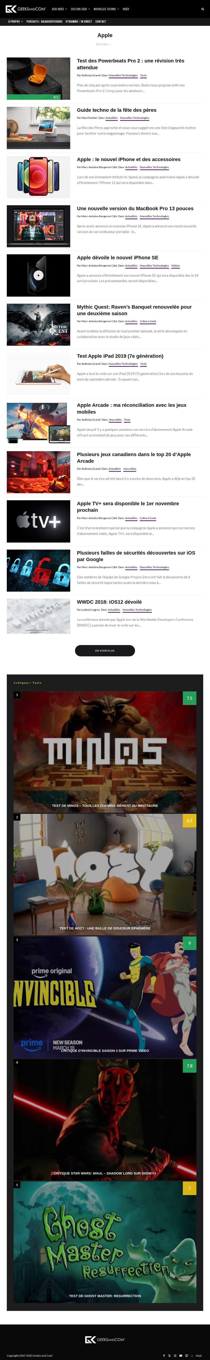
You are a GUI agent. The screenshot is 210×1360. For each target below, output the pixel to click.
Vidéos (175, 265)
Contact (100, 21)
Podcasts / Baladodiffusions (44, 21)
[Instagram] (175, 1355)
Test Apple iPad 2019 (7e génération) (120, 356)
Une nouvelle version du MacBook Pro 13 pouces (135, 208)
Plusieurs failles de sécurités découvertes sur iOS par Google (136, 556)
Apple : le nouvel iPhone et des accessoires (129, 159)
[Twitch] (187, 1355)
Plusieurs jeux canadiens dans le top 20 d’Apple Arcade (134, 458)
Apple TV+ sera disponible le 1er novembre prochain (128, 507)
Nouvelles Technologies (123, 75)
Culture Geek (79, 9)
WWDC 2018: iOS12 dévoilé (109, 602)
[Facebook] (164, 1355)
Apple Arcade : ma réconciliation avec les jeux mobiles (131, 408)
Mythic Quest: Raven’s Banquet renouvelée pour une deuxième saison (134, 310)
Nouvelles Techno (105, 9)
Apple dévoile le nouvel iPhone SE (117, 257)
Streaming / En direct (78, 21)
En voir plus (105, 650)
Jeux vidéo (58, 9)
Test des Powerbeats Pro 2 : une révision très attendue (130, 64)
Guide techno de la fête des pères (117, 110)
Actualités (112, 117)
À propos (14, 21)
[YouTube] (181, 1355)
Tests (143, 75)
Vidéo (126, 9)
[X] (169, 1355)
